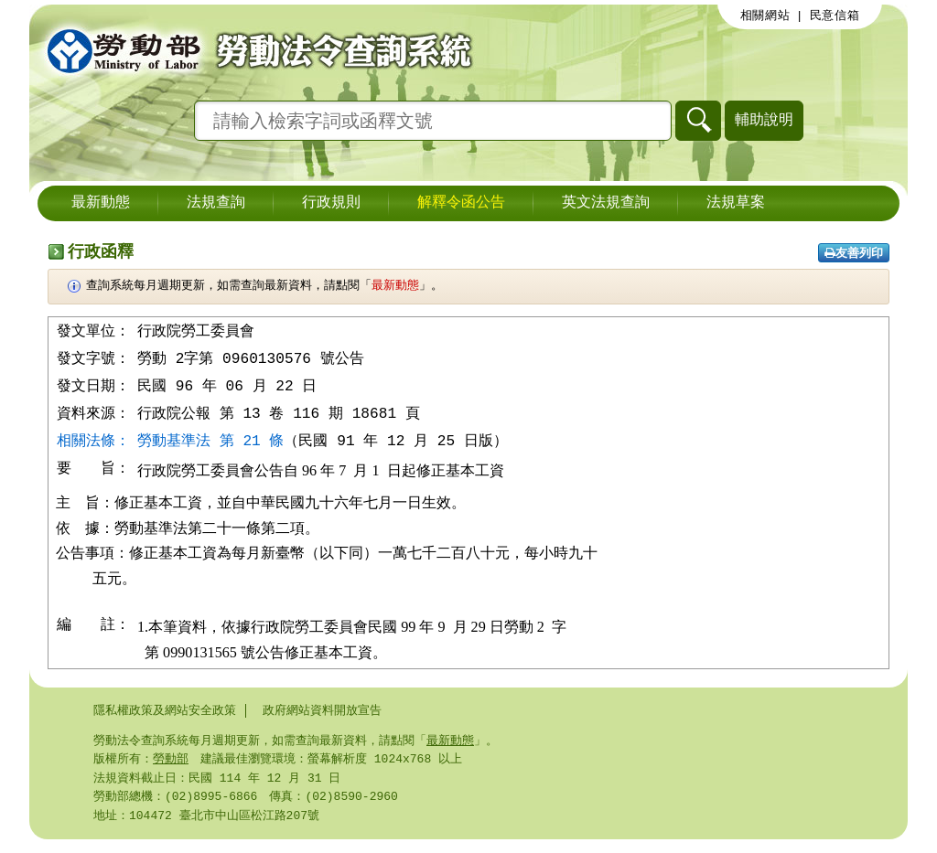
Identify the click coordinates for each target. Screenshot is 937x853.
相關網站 (765, 15)
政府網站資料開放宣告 (322, 718)
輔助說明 (764, 119)
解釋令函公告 (461, 203)
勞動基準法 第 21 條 (210, 444)
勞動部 (170, 769)
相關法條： (93, 444)
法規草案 (735, 203)
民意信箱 (835, 15)
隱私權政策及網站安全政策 (164, 718)
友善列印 (853, 253)
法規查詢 (216, 203)
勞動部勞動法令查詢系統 (253, 50)
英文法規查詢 (606, 203)
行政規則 (331, 203)
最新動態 (100, 203)
